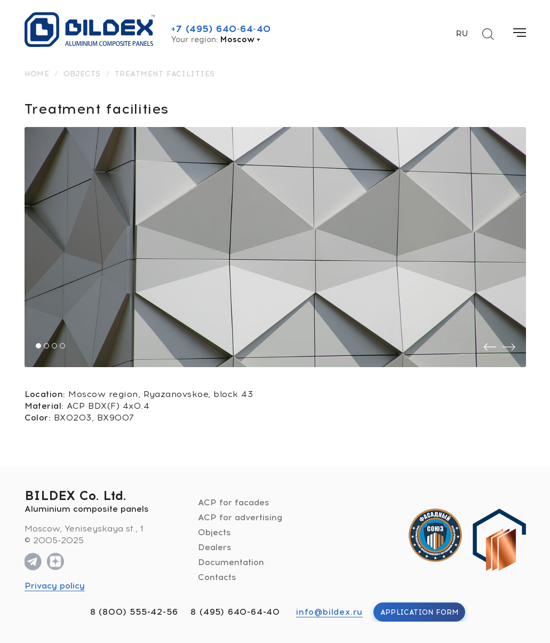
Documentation (231, 562)
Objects (214, 532)
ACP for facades (233, 502)
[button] (38, 345)
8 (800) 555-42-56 (134, 612)
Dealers (215, 547)
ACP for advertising (240, 517)
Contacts (217, 577)
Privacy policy (55, 586)
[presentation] (489, 347)
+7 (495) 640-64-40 (221, 29)
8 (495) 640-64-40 (235, 612)
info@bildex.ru (329, 612)
